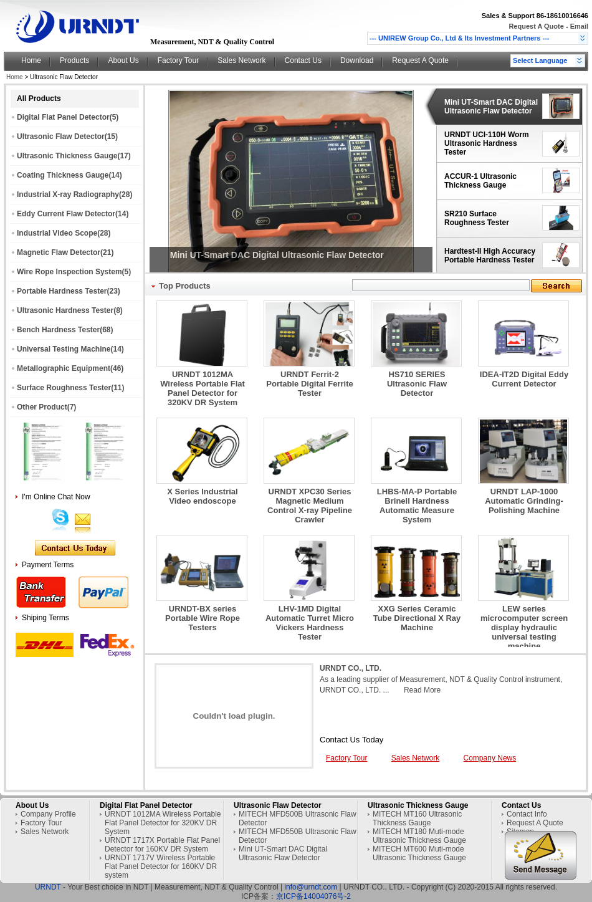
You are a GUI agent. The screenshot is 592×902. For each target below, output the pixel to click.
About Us (123, 60)
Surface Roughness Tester (64, 387)
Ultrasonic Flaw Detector (61, 136)
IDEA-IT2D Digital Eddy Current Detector (524, 379)
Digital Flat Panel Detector (63, 117)
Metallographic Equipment (63, 368)
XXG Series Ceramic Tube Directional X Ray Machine (417, 618)
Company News (490, 758)
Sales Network (241, 60)
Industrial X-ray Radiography (68, 194)
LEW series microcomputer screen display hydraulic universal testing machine (524, 627)
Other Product (42, 407)
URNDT (48, 887)
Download (356, 60)
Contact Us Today (351, 739)
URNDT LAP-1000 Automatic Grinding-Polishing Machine (524, 501)
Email (579, 26)
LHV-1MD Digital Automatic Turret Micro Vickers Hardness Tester (309, 622)
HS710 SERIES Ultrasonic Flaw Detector (417, 384)
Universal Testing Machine (64, 349)
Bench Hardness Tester (58, 329)
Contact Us (303, 60)
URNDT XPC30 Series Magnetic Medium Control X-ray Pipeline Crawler (309, 505)
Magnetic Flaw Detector (58, 252)
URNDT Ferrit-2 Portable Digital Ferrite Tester (309, 384)
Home (31, 60)
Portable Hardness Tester (62, 291)
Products (74, 60)
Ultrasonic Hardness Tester (65, 310)
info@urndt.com (310, 887)
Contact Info (527, 814)
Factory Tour (178, 60)
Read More (422, 690)
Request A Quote (536, 26)
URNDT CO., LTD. (350, 668)
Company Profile (48, 814)
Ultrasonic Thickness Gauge (67, 155)
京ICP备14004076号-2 (313, 896)
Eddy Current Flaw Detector (66, 213)
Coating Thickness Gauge (62, 175)
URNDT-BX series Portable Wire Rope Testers (202, 618)
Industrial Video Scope (57, 233)
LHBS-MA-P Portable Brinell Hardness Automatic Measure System (417, 505)
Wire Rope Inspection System (69, 271)
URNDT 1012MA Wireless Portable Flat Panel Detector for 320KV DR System (202, 388)
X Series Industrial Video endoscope (202, 496)
